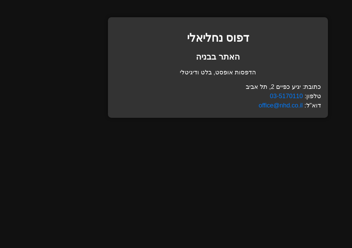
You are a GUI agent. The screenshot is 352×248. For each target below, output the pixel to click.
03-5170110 (244, 96)
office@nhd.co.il (239, 105)
